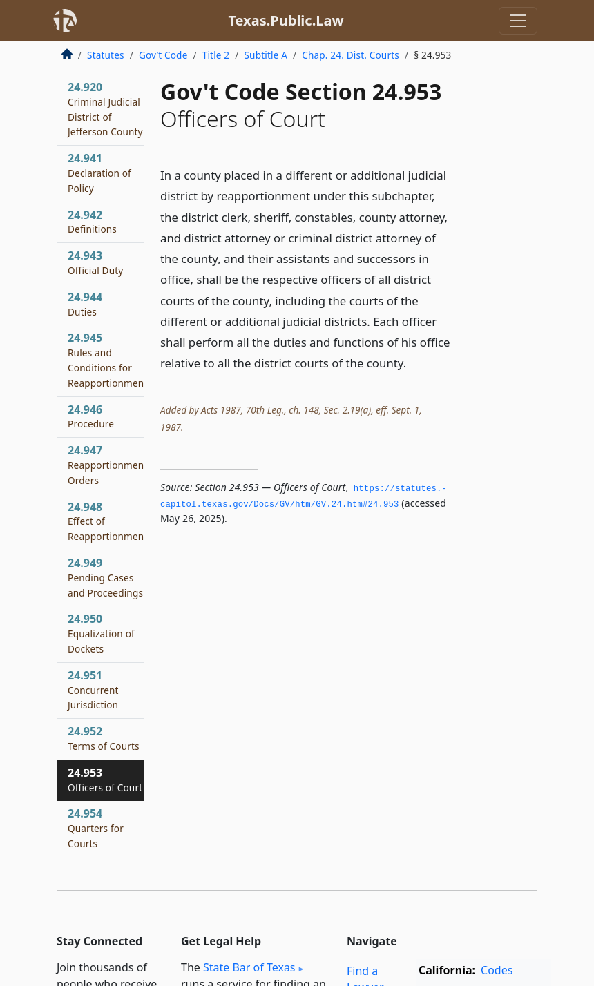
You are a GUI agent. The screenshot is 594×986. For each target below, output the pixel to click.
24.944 (85, 303)
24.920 (105, 108)
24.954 (96, 828)
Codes (496, 970)
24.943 (95, 262)
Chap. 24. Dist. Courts (350, 54)
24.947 (107, 465)
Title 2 (216, 54)
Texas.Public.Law (285, 20)
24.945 (107, 359)
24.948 (107, 521)
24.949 (105, 577)
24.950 (101, 633)
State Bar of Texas (249, 967)
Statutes (105, 54)
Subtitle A (265, 54)
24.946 (91, 416)
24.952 (104, 738)
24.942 (92, 221)
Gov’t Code (163, 54)
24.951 (93, 690)
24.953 (105, 779)
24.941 (99, 173)
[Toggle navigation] (518, 21)
